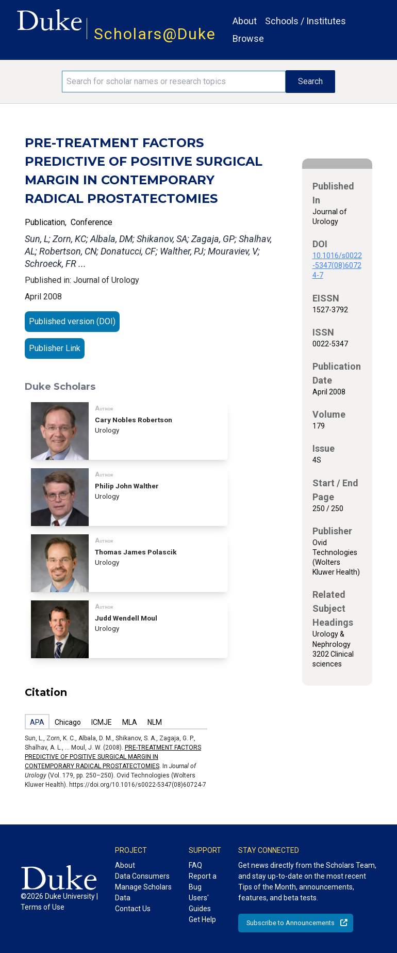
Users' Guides (200, 903)
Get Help (202, 919)
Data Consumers (142, 876)
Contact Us (133, 908)
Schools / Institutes (305, 20)
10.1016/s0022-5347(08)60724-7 (337, 265)
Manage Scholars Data (143, 892)
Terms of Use (42, 907)
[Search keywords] (173, 81)
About (245, 20)
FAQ (195, 865)
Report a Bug (203, 881)
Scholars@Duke (155, 34)
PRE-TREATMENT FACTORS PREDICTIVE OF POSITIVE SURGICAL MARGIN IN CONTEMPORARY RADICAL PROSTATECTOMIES (113, 757)
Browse (248, 38)
